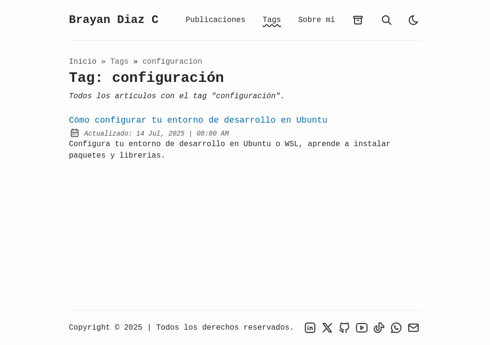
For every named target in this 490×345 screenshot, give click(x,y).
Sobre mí (316, 20)
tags (121, 62)
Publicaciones (215, 20)
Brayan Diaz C (113, 19)
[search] (386, 20)
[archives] (358, 20)
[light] (413, 20)
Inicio (83, 62)
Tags (272, 20)
